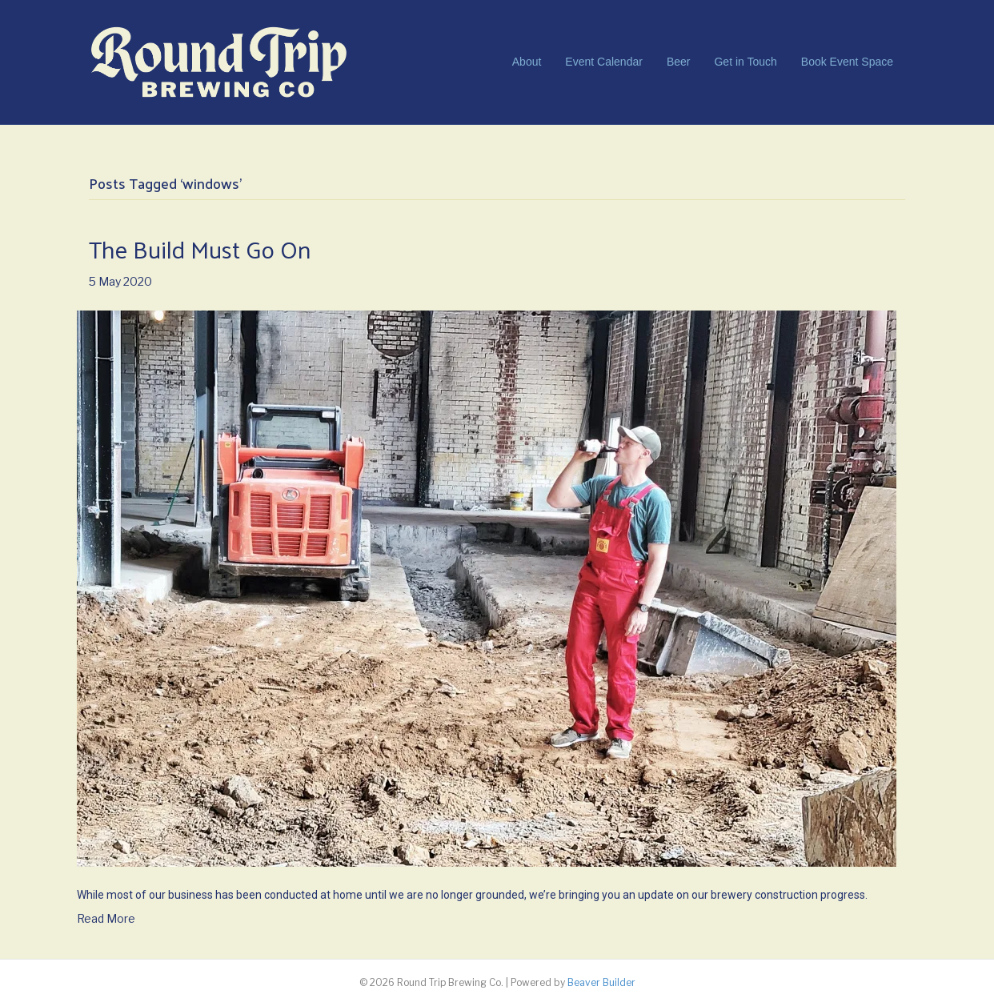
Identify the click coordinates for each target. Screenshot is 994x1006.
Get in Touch (745, 61)
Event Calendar (604, 61)
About (527, 61)
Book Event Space (847, 61)
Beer (679, 61)
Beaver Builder (601, 982)
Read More (106, 918)
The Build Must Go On (200, 248)
